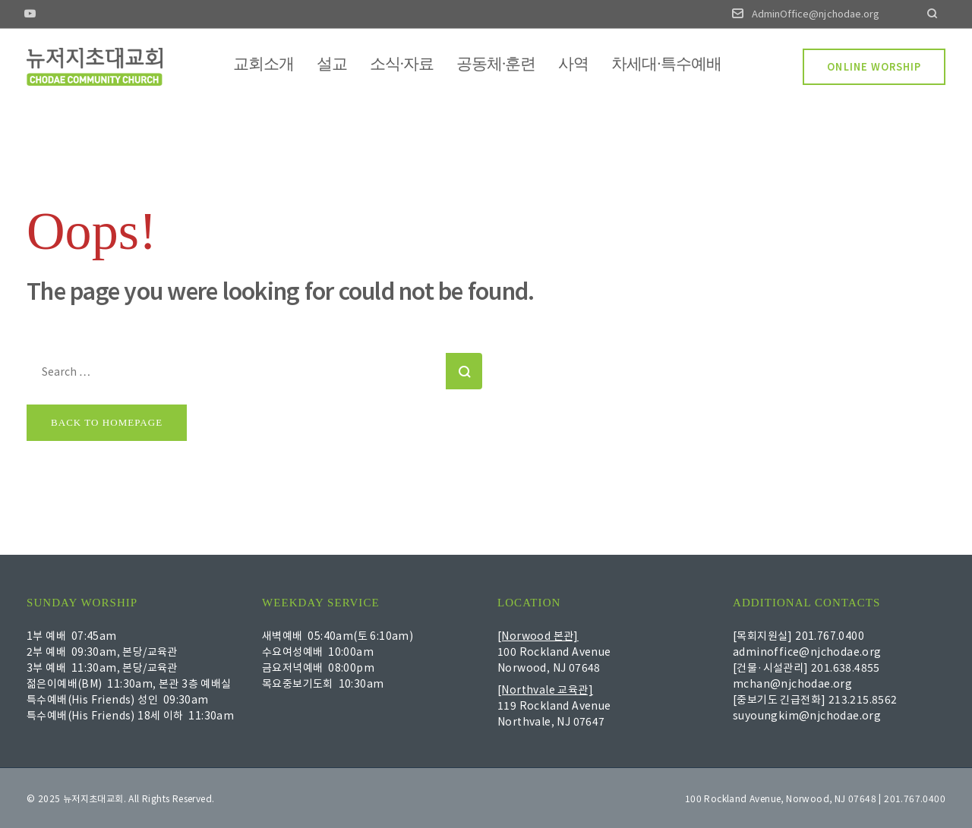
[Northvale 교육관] (545, 689)
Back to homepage (107, 422)
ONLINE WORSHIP (874, 66)
